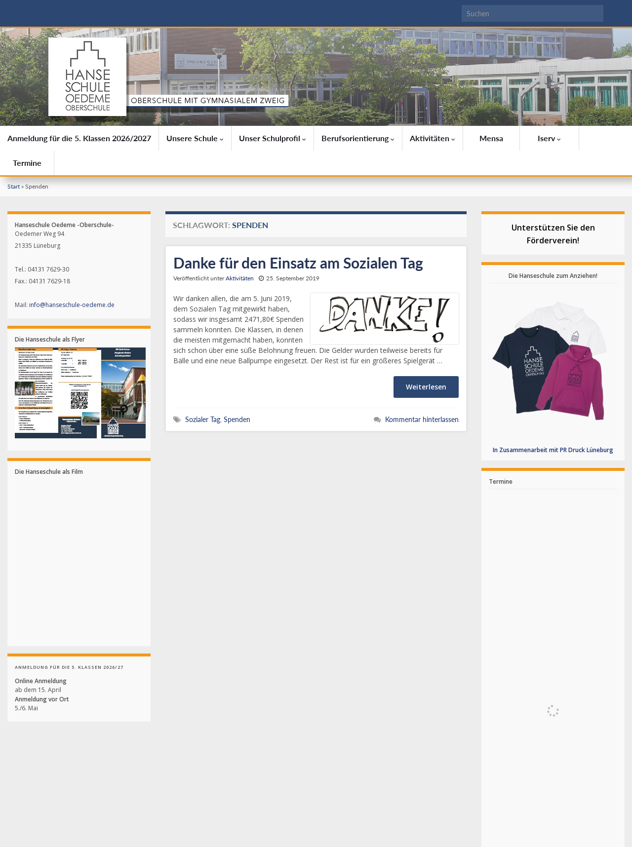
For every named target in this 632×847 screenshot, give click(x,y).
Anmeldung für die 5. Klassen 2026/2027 (79, 138)
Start (13, 186)
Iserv (549, 138)
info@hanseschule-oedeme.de (72, 305)
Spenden (237, 419)
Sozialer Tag (202, 419)
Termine (27, 162)
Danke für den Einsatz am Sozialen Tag (298, 262)
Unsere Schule (195, 138)
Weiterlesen (426, 386)
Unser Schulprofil (272, 138)
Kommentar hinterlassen (422, 419)
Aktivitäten (432, 138)
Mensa (491, 138)
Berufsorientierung (358, 138)
